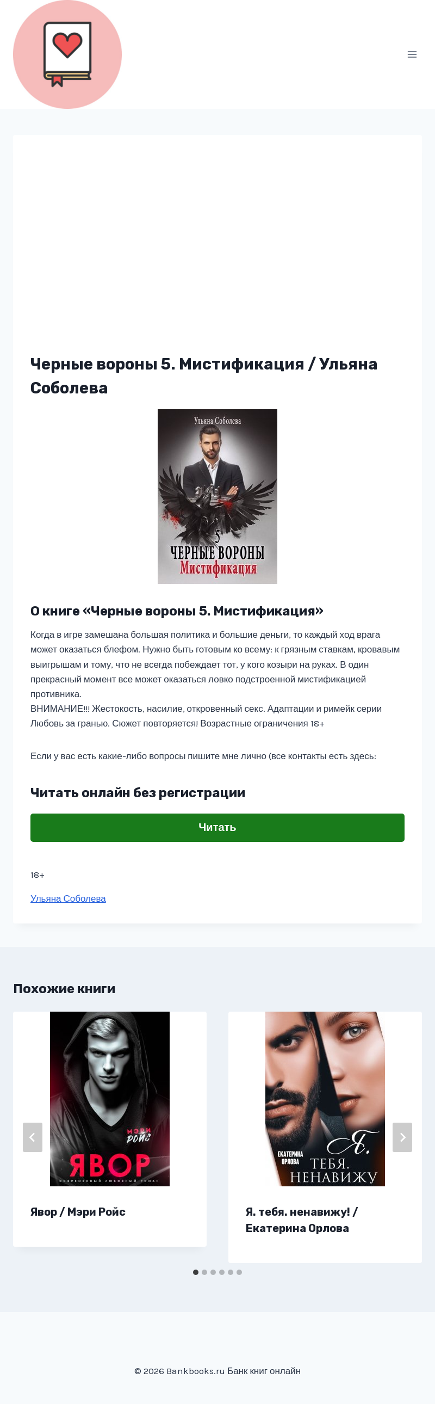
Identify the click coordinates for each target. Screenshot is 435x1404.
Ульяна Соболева (68, 898)
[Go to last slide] (32, 1137)
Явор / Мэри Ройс (78, 1211)
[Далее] (402, 1137)
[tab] (195, 1272)
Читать (217, 827)
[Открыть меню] (412, 54)
